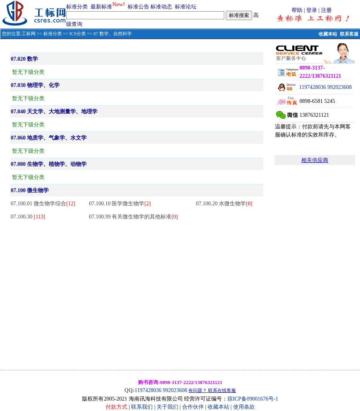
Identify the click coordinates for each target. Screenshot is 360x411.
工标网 (29, 33)
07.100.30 (28, 217)
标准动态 (161, 7)
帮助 (297, 10)
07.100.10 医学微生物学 (120, 203)
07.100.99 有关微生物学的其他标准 (133, 217)
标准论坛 (185, 7)
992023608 (339, 87)
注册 (326, 10)
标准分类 (77, 7)
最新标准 (101, 7)
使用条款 (244, 407)
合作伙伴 (193, 407)
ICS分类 (77, 33)
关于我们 (168, 407)
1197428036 (312, 87)
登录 (311, 10)
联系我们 (142, 407)
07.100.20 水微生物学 (224, 203)
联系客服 (349, 34)
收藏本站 (328, 34)
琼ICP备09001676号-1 (252, 399)
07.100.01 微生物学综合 (43, 203)
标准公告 (138, 7)
